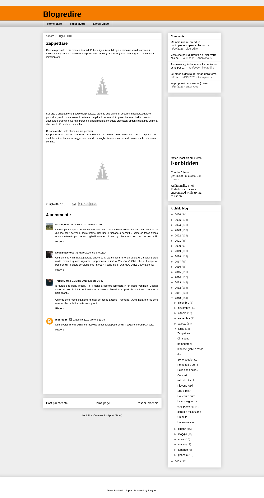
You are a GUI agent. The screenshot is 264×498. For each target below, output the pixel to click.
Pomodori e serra (187, 364)
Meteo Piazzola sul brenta (186, 157)
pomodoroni (184, 343)
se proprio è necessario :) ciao (189, 83)
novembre (184, 307)
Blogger (152, 490)
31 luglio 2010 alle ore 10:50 (86, 224)
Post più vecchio (148, 403)
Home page (54, 23)
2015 (178, 272)
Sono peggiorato (187, 359)
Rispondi (60, 241)
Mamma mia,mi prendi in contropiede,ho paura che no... (189, 44)
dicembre (184, 302)
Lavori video (101, 23)
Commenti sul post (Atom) (107, 415)
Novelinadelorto (64, 252)
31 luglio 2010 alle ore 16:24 (91, 252)
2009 (178, 461)
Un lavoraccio (185, 422)
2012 (178, 287)
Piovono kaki (184, 385)
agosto (182, 323)
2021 (178, 240)
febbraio (183, 449)
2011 (178, 292)
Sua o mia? (184, 390)
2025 (178, 219)
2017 (178, 261)
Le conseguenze (187, 401)
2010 (178, 298)
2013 (178, 282)
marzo (182, 444)
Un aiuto (182, 417)
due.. (180, 354)
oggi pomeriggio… (188, 406)
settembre (184, 318)
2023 (178, 230)
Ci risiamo (183, 338)
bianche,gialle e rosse (190, 349)
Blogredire (62, 14)
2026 (178, 214)
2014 (178, 277)
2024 (178, 225)
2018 (178, 256)
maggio (183, 434)
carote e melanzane (189, 411)
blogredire (61, 319)
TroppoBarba (63, 280)
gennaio (183, 454)
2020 (178, 245)
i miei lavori (77, 23)
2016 (178, 266)
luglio (181, 328)
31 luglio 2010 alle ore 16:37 (87, 280)
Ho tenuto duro (186, 396)
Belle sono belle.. (187, 369)
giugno (182, 428)
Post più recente (57, 403)
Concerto (182, 375)
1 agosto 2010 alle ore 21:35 (89, 319)
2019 (178, 251)
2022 (178, 235)
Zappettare (183, 333)
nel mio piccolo (186, 380)
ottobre (182, 313)
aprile (181, 439)
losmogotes (62, 224)
